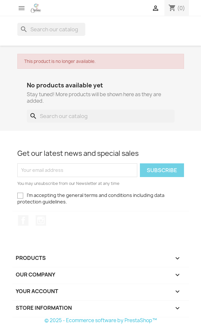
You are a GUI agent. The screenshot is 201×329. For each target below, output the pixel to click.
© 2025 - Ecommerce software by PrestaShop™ (100, 320)
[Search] (51, 29)
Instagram (41, 220)
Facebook (23, 220)
